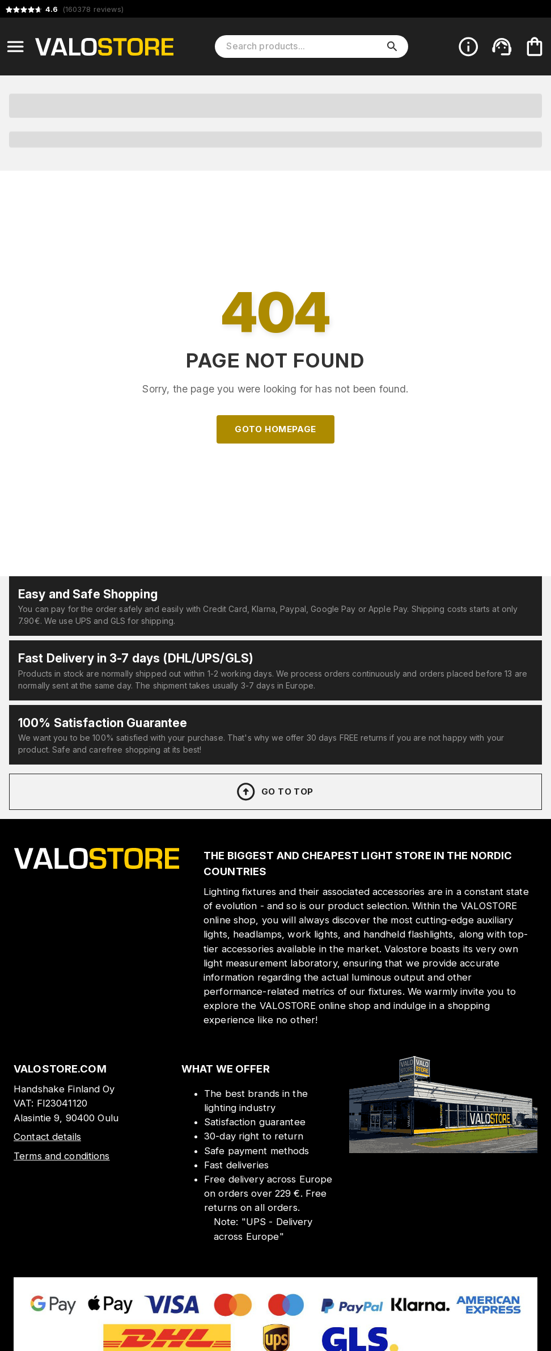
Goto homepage (275, 429)
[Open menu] (15, 46)
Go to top (274, 792)
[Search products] (303, 46)
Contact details (47, 1136)
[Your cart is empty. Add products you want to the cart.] (534, 46)
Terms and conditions (62, 1156)
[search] (392, 46)
